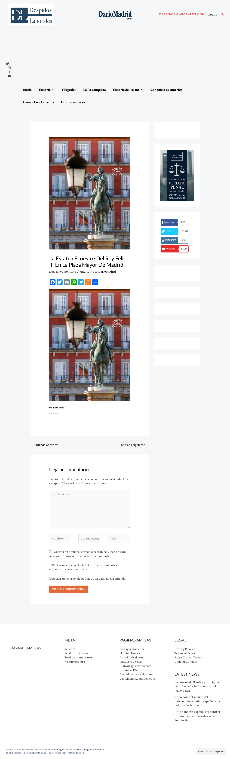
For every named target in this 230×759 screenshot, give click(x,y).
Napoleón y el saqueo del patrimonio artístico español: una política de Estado (197, 701)
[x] (7, 63)
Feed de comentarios (78, 657)
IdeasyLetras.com (21, 657)
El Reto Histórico (20, 661)
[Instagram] (9, 67)
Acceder (70, 649)
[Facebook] (9, 72)
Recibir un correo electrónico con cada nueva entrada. (89, 578)
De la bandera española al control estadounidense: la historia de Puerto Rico (197, 716)
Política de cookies (77, 752)
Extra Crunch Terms (188, 657)
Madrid (84, 271)
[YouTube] (9, 76)
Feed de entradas (76, 653)
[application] (52, 90)
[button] (182, 14)
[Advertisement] (120, 57)
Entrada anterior (44, 445)
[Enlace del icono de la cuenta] (212, 14)
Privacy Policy (183, 649)
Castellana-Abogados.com (27, 686)
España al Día (18, 678)
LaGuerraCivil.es (20, 669)
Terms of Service (185, 653)
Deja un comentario (62, 271)
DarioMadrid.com (21, 665)
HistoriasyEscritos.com (25, 674)
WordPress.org (74, 661)
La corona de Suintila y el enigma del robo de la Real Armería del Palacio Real (196, 686)
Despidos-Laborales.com (26, 682)
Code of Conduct (185, 661)
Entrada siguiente (135, 445)
